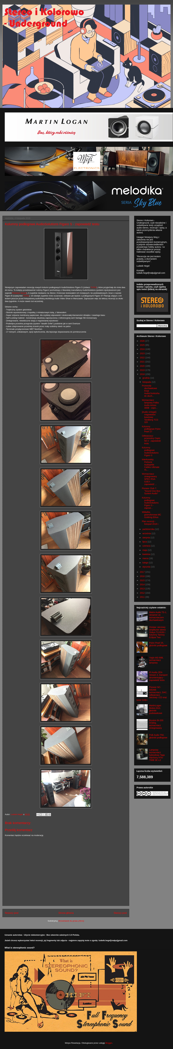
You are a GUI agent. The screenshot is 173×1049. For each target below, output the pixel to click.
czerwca (146, 546)
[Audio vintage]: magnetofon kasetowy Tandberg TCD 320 (150, 417)
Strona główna (66, 913)
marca (145, 558)
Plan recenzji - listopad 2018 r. (150, 522)
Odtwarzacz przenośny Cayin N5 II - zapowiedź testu (151, 440)
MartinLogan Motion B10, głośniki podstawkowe (155, 709)
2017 (142, 572)
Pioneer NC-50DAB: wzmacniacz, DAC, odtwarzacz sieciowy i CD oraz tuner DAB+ (152, 693)
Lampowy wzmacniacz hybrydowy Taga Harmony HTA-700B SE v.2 (157, 755)
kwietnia (146, 554)
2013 (142, 588)
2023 (142, 353)
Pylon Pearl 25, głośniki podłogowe (158, 644)
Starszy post (120, 913)
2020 (142, 366)
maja (145, 550)
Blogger (108, 1043)
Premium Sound (19, 293)
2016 (142, 576)
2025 (142, 345)
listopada (147, 382)
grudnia (146, 378)
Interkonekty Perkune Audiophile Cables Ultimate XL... (150, 464)
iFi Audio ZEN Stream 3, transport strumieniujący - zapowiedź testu (158, 676)
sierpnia (146, 537)
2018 (142, 374)
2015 (142, 580)
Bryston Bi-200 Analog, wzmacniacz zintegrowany (156, 724)
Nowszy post (11, 913)
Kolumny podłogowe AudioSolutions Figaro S (150, 451)
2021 (142, 361)
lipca (144, 541)
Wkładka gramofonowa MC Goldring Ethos (151, 514)
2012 (142, 593)
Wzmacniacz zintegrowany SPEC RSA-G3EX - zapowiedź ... (149, 479)
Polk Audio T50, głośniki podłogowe (158, 736)
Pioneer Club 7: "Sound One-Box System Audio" (151, 491)
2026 (142, 341)
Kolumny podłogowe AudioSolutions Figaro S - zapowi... (150, 502)
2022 (142, 357)
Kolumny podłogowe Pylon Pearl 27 (151, 429)
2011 (142, 597)
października (148, 529)
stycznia (146, 567)
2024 (142, 349)
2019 (142, 370)
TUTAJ (94, 287)
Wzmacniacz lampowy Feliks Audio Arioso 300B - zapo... (150, 404)
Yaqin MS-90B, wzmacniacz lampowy (156, 660)
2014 (142, 584)
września (146, 533)
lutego (145, 562)
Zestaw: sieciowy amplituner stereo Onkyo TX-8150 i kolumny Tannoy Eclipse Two (157, 632)
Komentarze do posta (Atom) (71, 921)
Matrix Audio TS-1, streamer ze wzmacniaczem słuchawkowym (158, 616)
